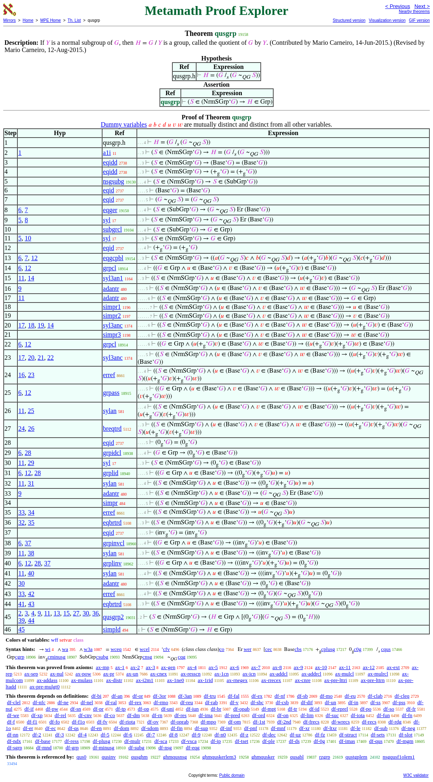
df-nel (87, 702)
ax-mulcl (344, 674)
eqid (108, 190)
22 (50, 357)
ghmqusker (263, 757)
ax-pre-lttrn (373, 680)
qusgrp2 (113, 616)
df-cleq (402, 696)
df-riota (127, 722)
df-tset (241, 741)
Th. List (74, 20)
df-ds (294, 741)
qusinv (109, 757)
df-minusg (103, 747)
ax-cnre (303, 680)
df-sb (302, 696)
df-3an (185, 696)
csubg (102, 657)
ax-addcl (279, 674)
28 (28, 452)
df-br (216, 709)
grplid (110, 472)
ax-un (132, 674)
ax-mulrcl (378, 674)
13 (57, 613)
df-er (28, 728)
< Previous (397, 6)
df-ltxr (330, 728)
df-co (109, 715)
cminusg (56, 657)
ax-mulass (81, 680)
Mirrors (9, 20)
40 (31, 573)
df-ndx (14, 741)
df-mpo (208, 722)
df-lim (307, 715)
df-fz (320, 735)
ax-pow (83, 674)
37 (28, 543)
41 (21, 604)
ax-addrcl (311, 674)
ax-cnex (158, 674)
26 (31, 428)
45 (21, 629)
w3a (88, 649)
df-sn (75, 709)
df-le (356, 728)
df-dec (269, 735)
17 (21, 325)
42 (31, 593)
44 (31, 620)
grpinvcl (113, 543)
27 (76, 613)
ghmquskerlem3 (219, 757)
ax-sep (31, 674)
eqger (110, 209)
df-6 (127, 735)
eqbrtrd (112, 522)
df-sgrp (14, 747)
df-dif (307, 702)
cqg (182, 657)
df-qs (73, 728)
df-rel (60, 715)
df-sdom (150, 728)
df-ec (50, 728)
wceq (116, 649)
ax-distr (114, 680)
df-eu (350, 696)
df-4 (82, 735)
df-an (116, 696)
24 (21, 428)
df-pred (232, 715)
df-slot (405, 735)
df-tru (210, 696)
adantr (111, 288)
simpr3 (112, 334)
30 (21, 583)
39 (21, 620)
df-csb (282, 702)
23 (31, 374)
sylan (110, 410)
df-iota (358, 715)
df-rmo (161, 702)
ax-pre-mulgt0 (44, 687)
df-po (365, 709)
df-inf (226, 728)
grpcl (109, 268)
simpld (112, 629)
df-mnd (44, 747)
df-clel (14, 702)
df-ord (259, 715)
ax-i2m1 (144, 680)
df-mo (326, 696)
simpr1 (112, 306)
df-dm (133, 715)
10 (28, 238)
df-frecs (311, 722)
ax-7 (255, 667)
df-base (42, 741)
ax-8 (277, 667)
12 (34, 257)
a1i (107, 152)
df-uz (295, 735)
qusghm (139, 757)
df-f (11, 722)
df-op (143, 709)
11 (21, 278)
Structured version (349, 20)
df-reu (186, 702)
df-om (234, 722)
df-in (353, 702)
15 (66, 613)
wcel (145, 649)
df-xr (304, 728)
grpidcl (112, 452)
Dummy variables (124, 124)
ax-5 (213, 667)
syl (107, 220)
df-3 (59, 735)
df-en (96, 728)
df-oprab (180, 722)
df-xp (36, 715)
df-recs (369, 722)
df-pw (52, 709)
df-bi (96, 696)
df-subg (136, 747)
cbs (298, 649)
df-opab (241, 709)
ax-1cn (221, 674)
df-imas (347, 741)
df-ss (375, 702)
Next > (422, 6)
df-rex (135, 702)
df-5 (104, 735)
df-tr (292, 709)
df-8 (173, 735)
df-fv (102, 722)
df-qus (376, 741)
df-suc (332, 715)
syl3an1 (113, 278)
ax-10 (321, 667)
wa (65, 649)
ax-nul (56, 674)
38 (31, 553)
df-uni (167, 709)
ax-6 (234, 667)
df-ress (72, 741)
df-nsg (165, 747)
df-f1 (32, 722)
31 (31, 483)
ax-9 (298, 667)
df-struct (348, 735)
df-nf (279, 696)
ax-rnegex (237, 680)
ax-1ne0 (175, 680)
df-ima (206, 715)
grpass (111, 392)
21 (41, 357)
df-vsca (189, 741)
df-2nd (284, 722)
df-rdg (395, 722)
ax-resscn (191, 674)
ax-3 (150, 667)
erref (109, 374)
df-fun (383, 715)
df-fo (54, 722)
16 (21, 374)
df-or (137, 696)
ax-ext (393, 667)
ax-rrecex (271, 680)
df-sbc (257, 702)
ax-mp (102, 667)
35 (31, 522)
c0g (358, 649)
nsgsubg (113, 181)
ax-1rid (205, 680)
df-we (13, 715)
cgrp (19, 657)
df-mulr (132, 741)
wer (248, 649)
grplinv (112, 563)
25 (31, 410)
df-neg (408, 728)
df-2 (36, 735)
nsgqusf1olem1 (398, 757)
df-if (28, 709)
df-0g (319, 741)
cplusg (328, 649)
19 (41, 325)
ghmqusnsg (175, 757)
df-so (388, 709)
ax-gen (168, 667)
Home (28, 20)
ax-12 (369, 667)
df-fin (177, 728)
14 (31, 278)
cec (268, 649)
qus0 (81, 757)
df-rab (211, 702)
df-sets (378, 735)
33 (21, 512)
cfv (166, 649)
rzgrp (324, 757)
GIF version (419, 20)
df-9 (196, 735)
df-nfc (39, 702)
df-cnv (85, 715)
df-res (180, 715)
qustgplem (356, 757)
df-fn (407, 715)
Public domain (232, 775)
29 (31, 462)
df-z (244, 735)
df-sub (380, 728)
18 (31, 325)
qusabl (297, 757)
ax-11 (345, 667)
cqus (386, 649)
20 (31, 357)
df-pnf (250, 728)
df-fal (233, 696)
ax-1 (120, 667)
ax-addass (47, 680)
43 (31, 604)
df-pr (98, 709)
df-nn (12, 735)
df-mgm (405, 741)
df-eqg (192, 747)
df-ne (62, 702)
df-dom (121, 728)
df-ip (216, 741)
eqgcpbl (113, 257)
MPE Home (50, 20)
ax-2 (135, 667)
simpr (110, 502)
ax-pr (108, 674)
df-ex (256, 696)
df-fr (411, 709)
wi (47, 649)
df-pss (399, 702)
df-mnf (278, 728)
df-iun (192, 709)
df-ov (153, 722)
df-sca (160, 741)
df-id (314, 709)
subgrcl (112, 229)
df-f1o (78, 722)
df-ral (111, 702)
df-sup (201, 728)
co (222, 649)
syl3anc (113, 325)
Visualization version (387, 20)
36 (95, 613)
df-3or (159, 696)
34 (31, 512)
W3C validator (416, 775)
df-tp (120, 709)
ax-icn (249, 674)
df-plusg (101, 741)
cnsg (147, 657)
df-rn (157, 715)
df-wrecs (340, 722)
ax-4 (192, 667)
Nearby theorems (414, 11)
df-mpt (268, 709)
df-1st (259, 722)
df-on (283, 715)
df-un (330, 702)
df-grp (72, 747)
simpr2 (112, 315)
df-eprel (339, 709)
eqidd (110, 162)
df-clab (375, 696)
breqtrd (112, 428)
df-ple (268, 741)
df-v (234, 702)
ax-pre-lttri (335, 680)
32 (21, 522)
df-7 (150, 735)
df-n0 (220, 735)
